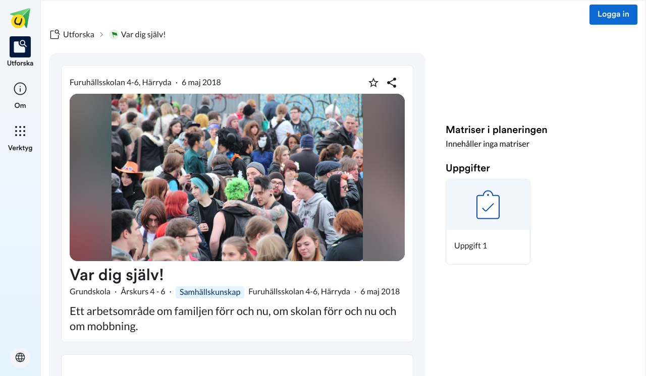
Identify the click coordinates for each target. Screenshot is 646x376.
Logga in (613, 15)
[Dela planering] (392, 83)
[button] (488, 222)
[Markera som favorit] (373, 83)
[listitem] (20, 52)
